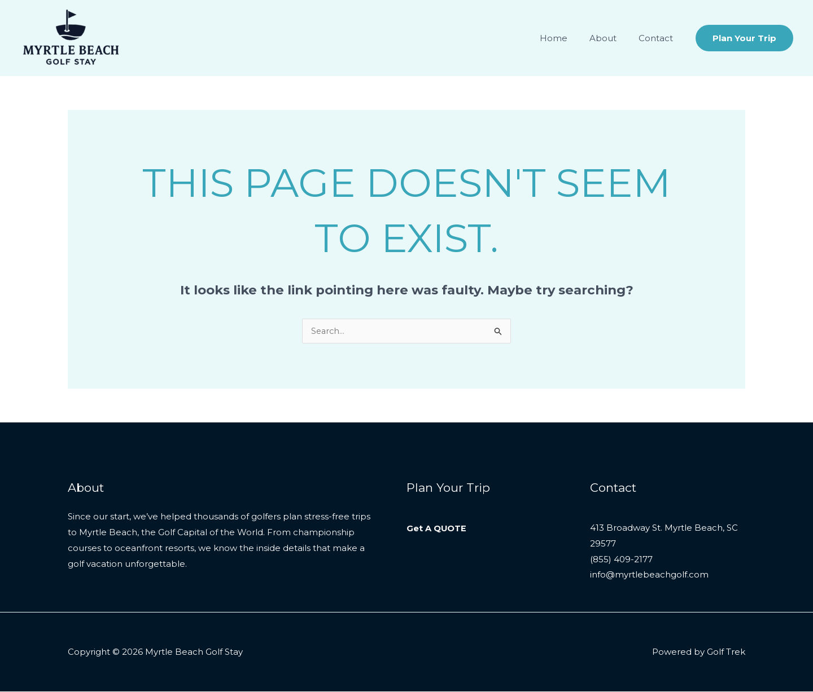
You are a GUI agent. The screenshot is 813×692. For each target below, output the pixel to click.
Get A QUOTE (436, 528)
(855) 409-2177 (621, 560)
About (610, 38)
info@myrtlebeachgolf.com (649, 576)
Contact (658, 38)
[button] (744, 38)
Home (566, 38)
